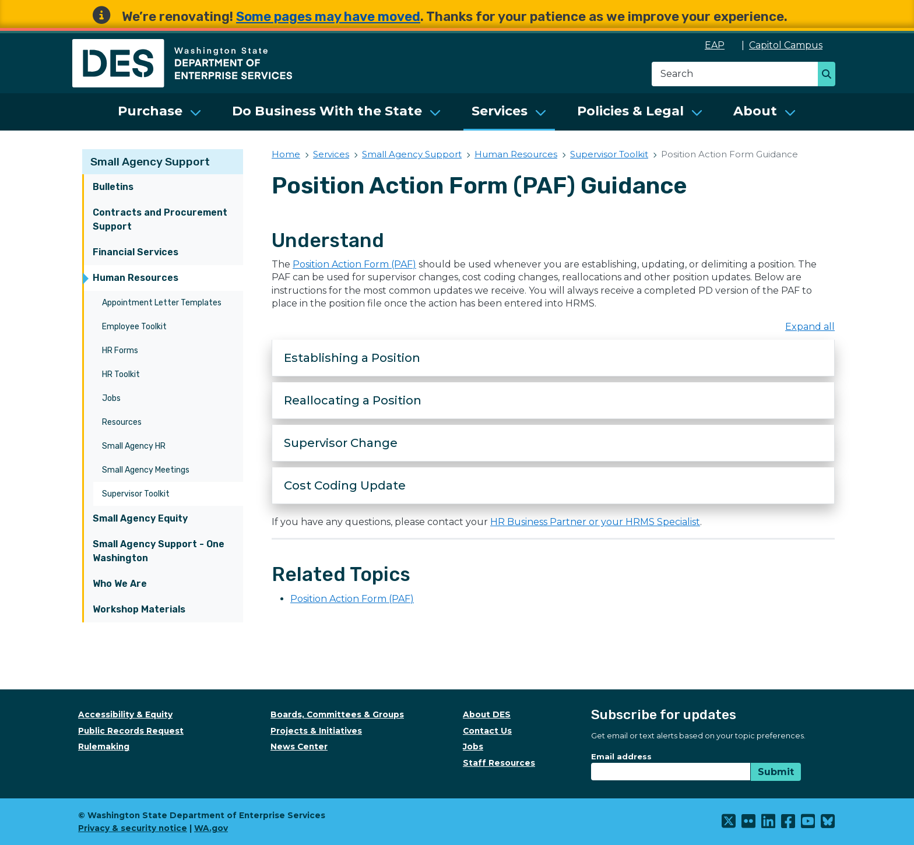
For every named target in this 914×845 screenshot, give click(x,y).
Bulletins (113, 186)
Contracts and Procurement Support (160, 219)
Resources (122, 422)
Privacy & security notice (132, 828)
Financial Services (135, 252)
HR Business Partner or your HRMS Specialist (595, 521)
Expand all (810, 326)
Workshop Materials (139, 609)
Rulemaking (103, 746)
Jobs (111, 398)
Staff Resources (499, 762)
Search (830, 75)
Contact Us (487, 730)
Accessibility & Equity (125, 714)
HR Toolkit (121, 374)
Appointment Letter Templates (162, 303)
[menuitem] (160, 112)
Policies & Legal (630, 111)
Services (500, 111)
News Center (299, 746)
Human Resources (135, 277)
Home (286, 154)
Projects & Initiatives (316, 730)
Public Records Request (131, 730)
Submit (776, 771)
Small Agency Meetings (145, 470)
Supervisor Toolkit (136, 494)
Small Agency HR (134, 446)
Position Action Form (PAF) (354, 264)
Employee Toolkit (134, 327)
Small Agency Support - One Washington (158, 551)
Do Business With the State (327, 111)
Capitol (792, 45)
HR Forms (120, 350)
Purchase (150, 111)
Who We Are (120, 583)
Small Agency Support (150, 161)
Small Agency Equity (140, 518)
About (755, 111)
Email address (621, 756)
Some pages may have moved (328, 16)
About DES (487, 714)
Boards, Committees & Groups (337, 714)
